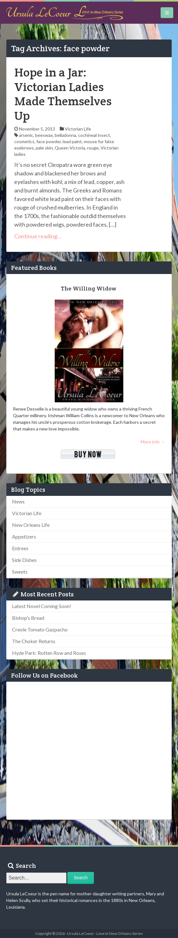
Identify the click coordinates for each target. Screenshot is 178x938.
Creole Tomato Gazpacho (40, 629)
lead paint (72, 141)
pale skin (44, 147)
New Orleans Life (31, 525)
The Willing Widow (88, 288)
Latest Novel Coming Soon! (41, 606)
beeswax (44, 135)
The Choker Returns (33, 641)
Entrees (20, 548)
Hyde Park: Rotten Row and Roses (49, 653)
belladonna (65, 135)
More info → (153, 441)
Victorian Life (78, 128)
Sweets (20, 572)
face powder (48, 141)
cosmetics (24, 141)
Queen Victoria (70, 147)
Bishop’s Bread (28, 618)
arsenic (26, 135)
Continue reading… (37, 236)
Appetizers (24, 536)
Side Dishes (24, 560)
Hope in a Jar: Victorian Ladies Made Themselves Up (63, 93)
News (18, 501)
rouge (93, 147)
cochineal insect (94, 135)
